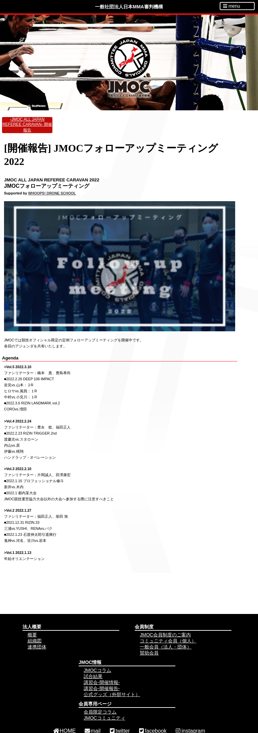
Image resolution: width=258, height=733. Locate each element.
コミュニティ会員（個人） (168, 640)
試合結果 (93, 676)
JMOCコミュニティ (104, 718)
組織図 (35, 640)
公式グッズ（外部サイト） (112, 694)
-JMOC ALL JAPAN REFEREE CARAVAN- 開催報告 (27, 124)
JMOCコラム (97, 670)
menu (231, 6)
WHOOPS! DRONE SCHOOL (52, 193)
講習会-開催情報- (102, 682)
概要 (32, 634)
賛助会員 (149, 653)
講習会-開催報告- (102, 688)
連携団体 (37, 647)
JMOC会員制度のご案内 (165, 634)
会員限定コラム (100, 712)
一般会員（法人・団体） (165, 647)
